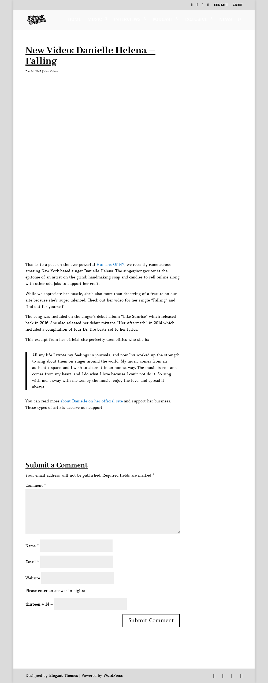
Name (32, 546)
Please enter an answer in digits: (55, 590)
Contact (221, 5)
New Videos (50, 71)
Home (74, 20)
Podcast (162, 20)
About (238, 5)
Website (32, 578)
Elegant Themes (63, 675)
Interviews (127, 20)
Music (95, 20)
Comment (35, 485)
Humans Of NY (110, 264)
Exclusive (195, 20)
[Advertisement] (123, 423)
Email (32, 562)
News (225, 20)
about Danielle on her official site (92, 401)
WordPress (113, 675)
